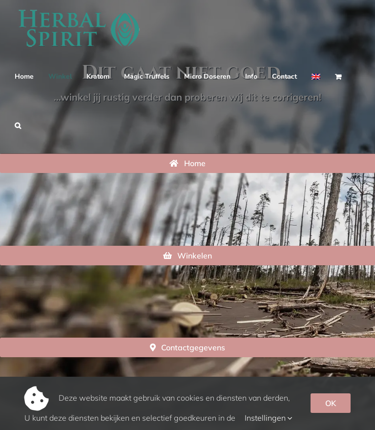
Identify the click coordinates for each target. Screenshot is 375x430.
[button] (18, 125)
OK (330, 403)
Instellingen (268, 418)
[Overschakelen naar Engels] (316, 76)
